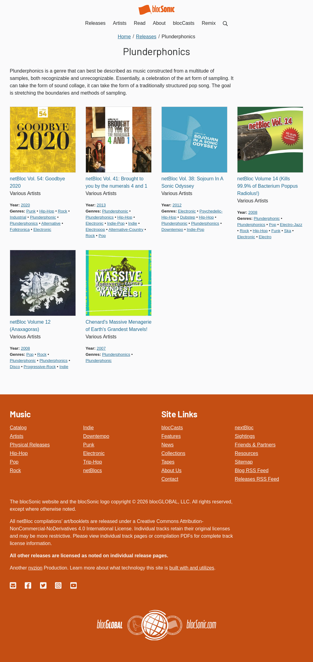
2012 (177, 205)
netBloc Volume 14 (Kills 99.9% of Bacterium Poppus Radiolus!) (267, 186)
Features (171, 436)
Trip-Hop (92, 462)
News (167, 444)
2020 (25, 205)
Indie (88, 427)
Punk (88, 444)
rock (62, 211)
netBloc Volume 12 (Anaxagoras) (30, 325)
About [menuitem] (159, 23)
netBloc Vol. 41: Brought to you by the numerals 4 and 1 (116, 182)
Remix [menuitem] (208, 23)
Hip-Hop (19, 453)
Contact (169, 479)
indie (132, 223)
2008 (252, 212)
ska (287, 230)
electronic (42, 229)
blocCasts (172, 427)
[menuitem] (225, 23)
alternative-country (126, 229)
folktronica (20, 229)
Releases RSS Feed (257, 479)
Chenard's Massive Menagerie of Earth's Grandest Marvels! (119, 325)
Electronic (94, 453)
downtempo (172, 229)
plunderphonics (24, 223)
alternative (51, 223)
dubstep (187, 217)
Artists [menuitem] (119, 23)
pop (102, 235)
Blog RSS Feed (251, 470)
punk (30, 211)
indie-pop (116, 223)
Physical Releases (30, 444)
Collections (173, 453)
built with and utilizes (191, 567)
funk (276, 230)
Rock (15, 470)
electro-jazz (291, 224)
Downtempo (96, 436)
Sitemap (244, 462)
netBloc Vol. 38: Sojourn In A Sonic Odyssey (192, 182)
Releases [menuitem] (95, 23)
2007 (101, 348)
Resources (246, 453)
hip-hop (46, 211)
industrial (18, 217)
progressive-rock (40, 366)
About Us (171, 470)
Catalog (18, 427)
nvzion (35, 567)
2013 (101, 205)
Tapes (168, 462)
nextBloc (244, 427)
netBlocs (92, 470)
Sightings (245, 436)
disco (15, 366)
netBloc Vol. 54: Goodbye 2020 (37, 182)
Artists (16, 436)
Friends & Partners (255, 444)
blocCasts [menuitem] (183, 23)
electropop (95, 229)
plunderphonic (43, 217)
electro (265, 237)
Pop (14, 462)
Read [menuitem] (139, 23)
